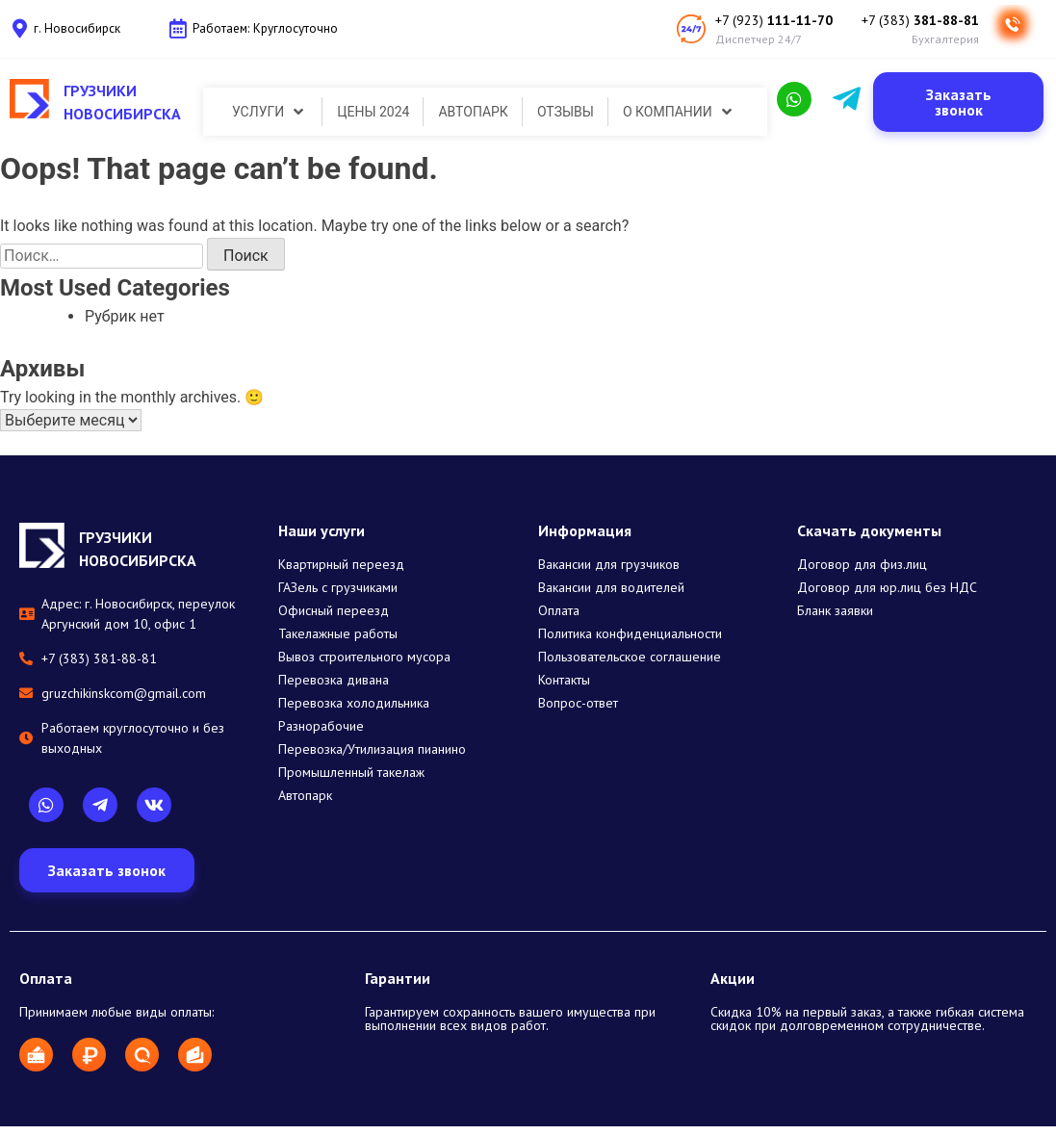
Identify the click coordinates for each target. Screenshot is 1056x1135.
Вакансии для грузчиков (609, 564)
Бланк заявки (835, 610)
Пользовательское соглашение (629, 656)
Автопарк (305, 795)
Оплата (559, 610)
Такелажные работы (338, 633)
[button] (958, 102)
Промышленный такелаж (351, 772)
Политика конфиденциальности (630, 633)
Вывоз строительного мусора (364, 656)
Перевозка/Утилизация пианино (372, 749)
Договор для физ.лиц (862, 564)
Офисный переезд (333, 610)
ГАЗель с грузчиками (338, 587)
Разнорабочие (321, 726)
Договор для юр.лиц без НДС (887, 587)
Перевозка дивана (333, 679)
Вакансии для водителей (611, 587)
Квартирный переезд (341, 564)
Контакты (564, 679)
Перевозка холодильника (353, 702)
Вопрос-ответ (578, 702)
